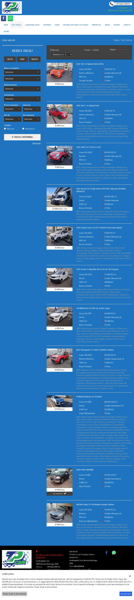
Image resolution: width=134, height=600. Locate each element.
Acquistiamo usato (32, 25)
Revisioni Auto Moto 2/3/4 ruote (75, 25)
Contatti (127, 25)
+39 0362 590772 (53, 567)
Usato (10, 59)
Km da (7, 115)
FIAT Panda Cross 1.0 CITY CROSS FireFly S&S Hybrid (99, 228)
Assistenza (47, 25)
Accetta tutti (126, 594)
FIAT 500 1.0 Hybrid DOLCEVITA (90, 64)
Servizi (107, 25)
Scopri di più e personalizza (14, 594)
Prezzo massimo (11, 105)
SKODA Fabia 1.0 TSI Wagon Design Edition (95, 504)
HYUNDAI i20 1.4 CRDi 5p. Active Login (93, 308)
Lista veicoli (16, 25)
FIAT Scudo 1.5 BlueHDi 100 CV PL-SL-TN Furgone (97, 269)
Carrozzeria (9, 95)
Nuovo (35, 59)
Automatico (30, 129)
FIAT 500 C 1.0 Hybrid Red (87, 105)
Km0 (22, 59)
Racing (6, 31)
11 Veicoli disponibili (22, 137)
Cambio (7, 125)
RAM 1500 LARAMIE (85, 470)
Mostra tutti (36, 143)
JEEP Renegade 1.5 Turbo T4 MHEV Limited (94, 350)
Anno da (26, 105)
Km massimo (28, 115)
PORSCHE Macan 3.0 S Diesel (89, 396)
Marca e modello (11, 68)
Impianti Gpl (96, 25)
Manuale (10, 129)
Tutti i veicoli (126, 40)
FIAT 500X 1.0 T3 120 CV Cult (88, 147)
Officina (117, 25)
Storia (57, 25)
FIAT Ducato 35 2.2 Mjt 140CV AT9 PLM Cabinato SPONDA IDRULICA (101, 190)
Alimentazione (10, 85)
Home (6, 25)
